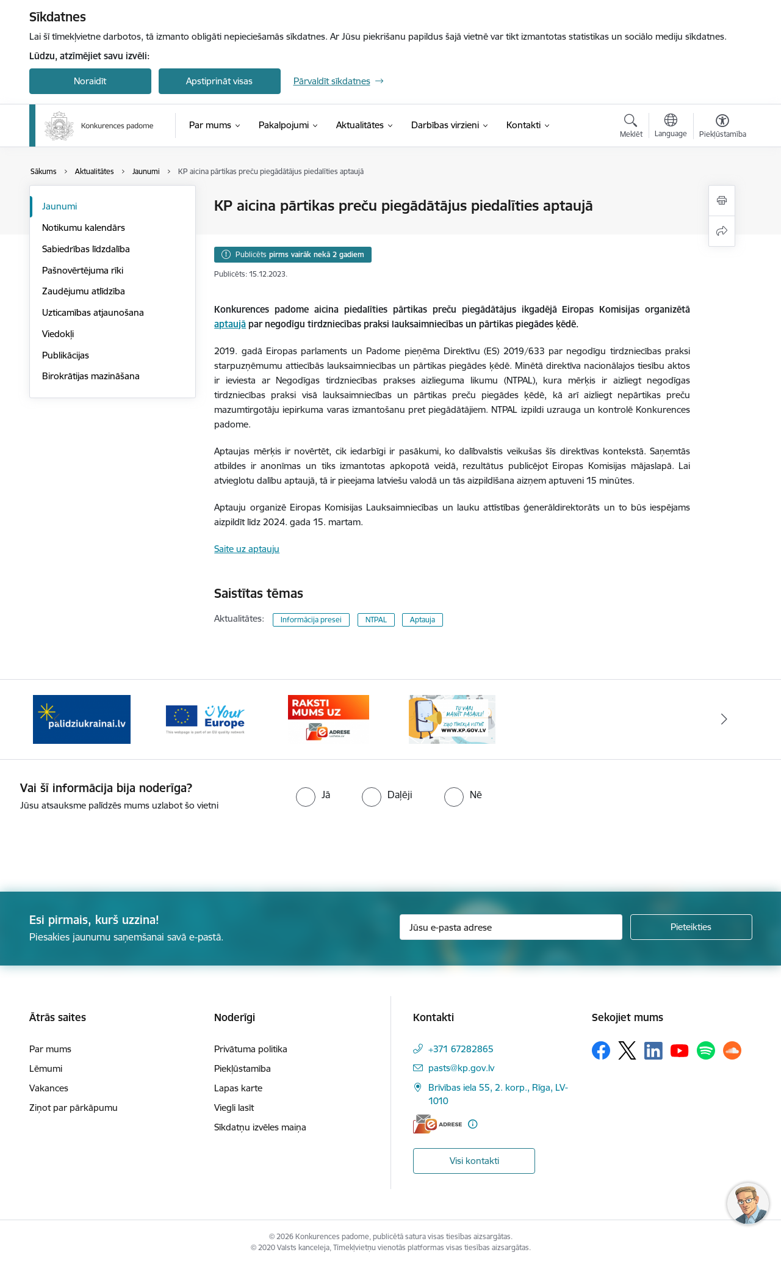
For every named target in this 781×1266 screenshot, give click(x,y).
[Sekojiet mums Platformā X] (627, 1050)
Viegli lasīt (234, 1107)
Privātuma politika (250, 1049)
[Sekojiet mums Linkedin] (653, 1051)
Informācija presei (311, 619)
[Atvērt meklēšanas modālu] (631, 127)
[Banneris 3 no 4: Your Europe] (205, 718)
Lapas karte (238, 1088)
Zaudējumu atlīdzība (83, 291)
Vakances (48, 1088)
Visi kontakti (474, 1160)
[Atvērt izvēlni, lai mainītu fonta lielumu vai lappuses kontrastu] (722, 127)
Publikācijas (65, 355)
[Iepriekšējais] (57, 719)
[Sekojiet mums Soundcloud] (732, 1050)
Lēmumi (45, 1068)
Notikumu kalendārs (83, 227)
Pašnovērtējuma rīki (82, 270)
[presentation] (102, 846)
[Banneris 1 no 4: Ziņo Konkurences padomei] (452, 718)
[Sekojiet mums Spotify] (706, 1050)
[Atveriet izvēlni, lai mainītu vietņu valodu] (671, 127)
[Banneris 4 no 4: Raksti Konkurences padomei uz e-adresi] (328, 718)
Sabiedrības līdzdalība (86, 249)
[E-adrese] (437, 1124)
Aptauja (422, 619)
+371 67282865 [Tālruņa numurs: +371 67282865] (461, 1049)
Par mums (50, 1049)
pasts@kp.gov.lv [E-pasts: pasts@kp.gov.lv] (461, 1068)
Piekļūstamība (242, 1068)
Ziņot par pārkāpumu (73, 1107)
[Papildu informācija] (472, 1124)
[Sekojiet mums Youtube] (680, 1049)
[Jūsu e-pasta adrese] (511, 927)
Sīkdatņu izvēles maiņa (260, 1127)
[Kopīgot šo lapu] (722, 231)
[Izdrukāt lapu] (722, 201)
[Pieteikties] (691, 927)
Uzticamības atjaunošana (93, 312)
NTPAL (376, 619)
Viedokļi (58, 334)
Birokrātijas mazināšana (91, 376)
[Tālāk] (724, 719)
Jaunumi (59, 206)
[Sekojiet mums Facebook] (601, 1050)
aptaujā (230, 324)
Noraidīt (90, 81)
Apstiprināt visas (219, 81)
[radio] (313, 794)
